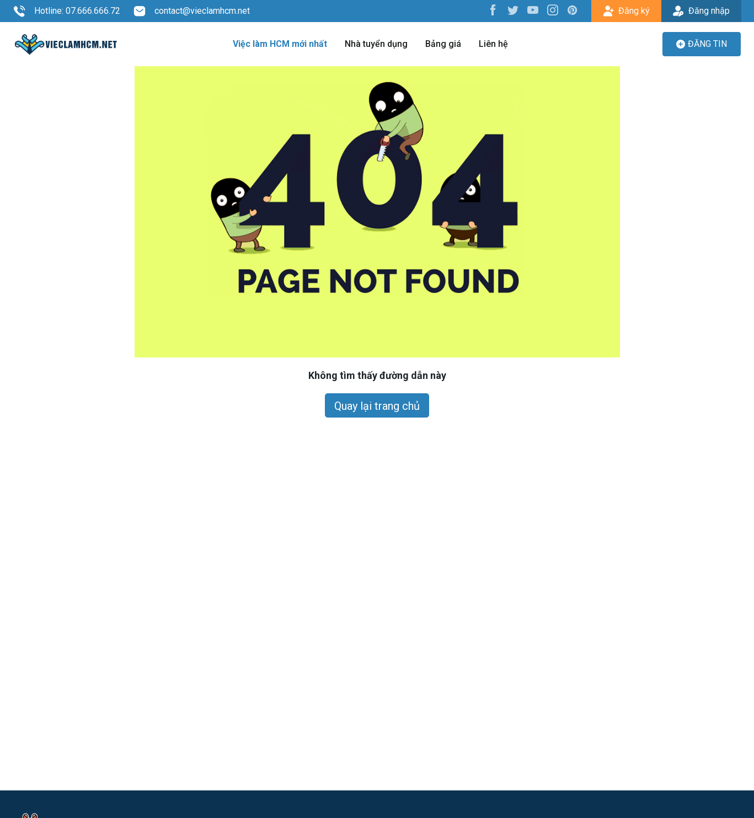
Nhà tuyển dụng (376, 44)
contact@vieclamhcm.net (191, 11)
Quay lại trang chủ (377, 406)
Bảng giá (443, 44)
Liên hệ (493, 44)
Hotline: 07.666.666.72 (66, 11)
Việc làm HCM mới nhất (280, 44)
